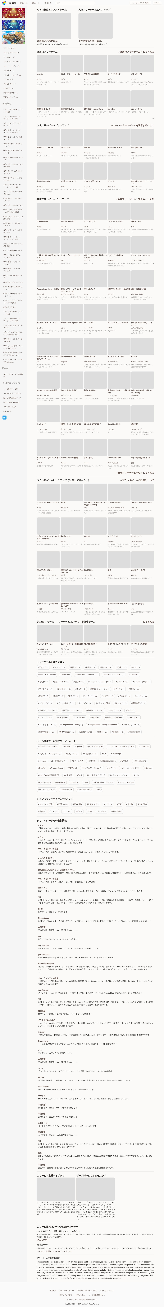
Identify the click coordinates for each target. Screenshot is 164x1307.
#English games (85, 732)
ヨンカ (41, 1068)
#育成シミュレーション (48, 710)
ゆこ (40, 1153)
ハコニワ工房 (112, 395)
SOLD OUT (7, 411)
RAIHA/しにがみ (113, 463)
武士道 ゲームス (66, 429)
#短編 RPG (142, 804)
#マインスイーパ (45, 689)
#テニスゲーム (124, 696)
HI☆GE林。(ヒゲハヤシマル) (46, 575)
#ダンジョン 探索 (45, 804)
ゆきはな (64, 541)
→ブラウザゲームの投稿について (137, 480)
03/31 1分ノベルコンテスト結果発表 (13, 165)
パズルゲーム (8, 79)
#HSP (99, 790)
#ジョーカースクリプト (130, 768)
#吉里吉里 (68, 775)
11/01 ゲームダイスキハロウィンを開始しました (12, 333)
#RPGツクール (44, 782)
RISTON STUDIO (137, 294)
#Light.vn (78, 747)
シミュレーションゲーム (12, 75)
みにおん (111, 429)
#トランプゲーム (45, 703)
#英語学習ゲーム (138, 703)
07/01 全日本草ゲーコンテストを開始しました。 (12, 354)
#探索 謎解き (116, 811)
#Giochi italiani (134, 732)
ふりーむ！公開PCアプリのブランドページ (54, 1251)
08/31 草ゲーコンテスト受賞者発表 (12, 340)
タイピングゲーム (9, 84)
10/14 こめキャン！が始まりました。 (12, 193)
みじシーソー (43, 945)
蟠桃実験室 (64, 507)
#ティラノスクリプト (47, 790)
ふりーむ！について (107, 1290)
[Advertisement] (137, 27)
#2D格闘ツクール (90, 754)
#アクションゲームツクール (49, 754)
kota (132, 226)
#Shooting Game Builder (48, 747)
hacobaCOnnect (42, 649)
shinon (63, 186)
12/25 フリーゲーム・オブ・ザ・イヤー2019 (12, 320)
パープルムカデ (136, 186)
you (38, 362)
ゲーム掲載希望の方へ (97, 1295)
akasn (110, 575)
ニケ (132, 609)
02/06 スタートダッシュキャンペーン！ (12, 295)
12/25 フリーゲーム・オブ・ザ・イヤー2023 (12, 117)
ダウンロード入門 (9, 407)
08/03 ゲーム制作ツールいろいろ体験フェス (12, 347)
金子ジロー (111, 186)
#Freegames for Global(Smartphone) (102, 725)
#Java (85, 782)
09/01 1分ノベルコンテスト (13, 205)
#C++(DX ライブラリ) (96, 775)
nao (39, 936)
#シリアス (108, 804)
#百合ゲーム (134, 675)
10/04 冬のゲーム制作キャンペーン (12, 145)
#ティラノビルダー (95, 747)
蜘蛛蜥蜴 (41, 1011)
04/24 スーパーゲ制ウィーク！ (12, 277)
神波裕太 (40, 186)
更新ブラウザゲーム (10, 97)
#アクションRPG (103, 703)
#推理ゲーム (65, 675)
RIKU (40, 909)
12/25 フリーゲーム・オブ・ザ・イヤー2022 (12, 131)
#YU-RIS (66, 747)
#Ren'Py (41, 768)
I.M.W (110, 328)
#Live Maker (60, 782)
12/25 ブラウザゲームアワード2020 (12, 231)
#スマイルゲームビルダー (92, 768)
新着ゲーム (24, 3)
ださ (40, 1050)
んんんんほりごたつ (138, 328)
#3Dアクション (115, 710)
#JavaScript (116, 754)
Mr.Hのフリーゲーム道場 (139, 362)
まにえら (87, 186)
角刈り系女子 (41, 260)
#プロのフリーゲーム (131, 725)
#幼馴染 (41, 811)
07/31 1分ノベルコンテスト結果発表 (13, 218)
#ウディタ (111, 768)
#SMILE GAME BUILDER (48, 775)
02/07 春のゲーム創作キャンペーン (12, 172)
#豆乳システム (72, 754)
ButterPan (111, 260)
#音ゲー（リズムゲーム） (113, 675)
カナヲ (39, 153)
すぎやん (64, 226)
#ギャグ (79, 811)
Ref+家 (133, 575)
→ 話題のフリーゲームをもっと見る (135, 52)
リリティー (88, 153)
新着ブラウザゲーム (10, 93)
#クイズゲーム (85, 703)
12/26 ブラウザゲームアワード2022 (12, 124)
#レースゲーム (141, 696)
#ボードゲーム (133, 718)
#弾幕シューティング (95, 710)
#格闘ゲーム (79, 682)
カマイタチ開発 (136, 541)
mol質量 (39, 609)
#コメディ (54, 811)
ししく (110, 226)
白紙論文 (111, 153)
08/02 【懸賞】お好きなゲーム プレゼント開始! (12, 211)
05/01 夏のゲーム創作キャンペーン (12, 224)
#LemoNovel (144, 747)
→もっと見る (147, 621)
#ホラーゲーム (59, 667)
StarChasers (43, 1087)
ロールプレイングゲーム (12, 62)
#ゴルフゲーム (108, 696)
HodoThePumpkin (46, 964)
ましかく (40, 328)
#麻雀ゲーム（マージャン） (86, 675)
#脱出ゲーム (75, 667)
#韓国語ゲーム (118, 732)
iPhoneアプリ (43, 1240)
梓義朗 (39, 226)
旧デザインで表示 (65, 1295)
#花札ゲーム (43, 682)
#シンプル (67, 811)
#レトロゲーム (80, 718)
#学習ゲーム (95, 718)
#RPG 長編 (77, 804)
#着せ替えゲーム (64, 689)
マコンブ (87, 260)
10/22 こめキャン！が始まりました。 (12, 138)
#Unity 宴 (91, 761)
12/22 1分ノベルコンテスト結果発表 (13, 245)
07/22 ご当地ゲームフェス (12, 250)
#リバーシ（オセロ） (141, 682)
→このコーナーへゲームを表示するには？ (132, 125)
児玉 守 (134, 507)
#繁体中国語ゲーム (66, 732)
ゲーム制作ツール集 (10, 389)
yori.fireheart (43, 955)
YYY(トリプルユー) (137, 260)
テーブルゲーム (9, 57)
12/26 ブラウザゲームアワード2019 (12, 313)
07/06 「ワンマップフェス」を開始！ (12, 256)
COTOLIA (134, 649)
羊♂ (85, 541)
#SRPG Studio (66, 790)
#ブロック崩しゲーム (65, 703)
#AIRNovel (72, 768)
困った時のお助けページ (12, 398)
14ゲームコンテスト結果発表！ (13, 375)
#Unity (136, 775)
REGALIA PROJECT (44, 395)
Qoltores (110, 609)
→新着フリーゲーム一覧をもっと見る (134, 199)
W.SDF (41, 1077)
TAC (62, 260)
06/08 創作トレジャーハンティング (12, 263)
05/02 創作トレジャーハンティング (12, 270)
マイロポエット (66, 395)
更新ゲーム (36, 3)
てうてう (111, 294)
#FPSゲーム (134, 689)
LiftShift (39, 463)
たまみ (63, 328)
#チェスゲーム (122, 682)
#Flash (79, 775)
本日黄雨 (41, 927)
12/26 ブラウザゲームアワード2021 (12, 179)
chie (85, 507)
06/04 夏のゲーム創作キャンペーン (12, 152)
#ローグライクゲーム (47, 725)
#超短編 (129, 804)
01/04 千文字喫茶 (9, 307)
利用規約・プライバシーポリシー (62, 1290)
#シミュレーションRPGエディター (52, 761)
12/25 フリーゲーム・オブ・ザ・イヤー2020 (12, 238)
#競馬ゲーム (58, 696)
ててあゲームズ (42, 429)
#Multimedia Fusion (108, 761)
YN (39, 897)
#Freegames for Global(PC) (71, 725)
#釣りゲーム (73, 696)
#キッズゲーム (121, 703)
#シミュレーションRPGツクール (120, 747)
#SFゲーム (130, 710)
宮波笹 (63, 575)
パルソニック (88, 609)
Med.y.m (63, 463)
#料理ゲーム (43, 696)
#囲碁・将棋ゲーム (61, 682)
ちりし (86, 294)
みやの (110, 649)
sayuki (133, 153)
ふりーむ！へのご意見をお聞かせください (82, 1300)
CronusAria (88, 395)
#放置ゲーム (102, 732)
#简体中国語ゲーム (46, 732)
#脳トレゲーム (106, 667)
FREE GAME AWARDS (11, 402)
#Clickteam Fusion (84, 790)
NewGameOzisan (90, 362)
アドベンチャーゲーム (11, 53)
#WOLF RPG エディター (103, 782)
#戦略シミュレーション (99, 689)
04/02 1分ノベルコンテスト (13, 282)
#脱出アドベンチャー (47, 675)
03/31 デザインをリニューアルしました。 (12, 361)
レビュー (40, 79)
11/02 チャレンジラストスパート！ (12, 326)
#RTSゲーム (80, 689)
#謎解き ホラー (93, 804)
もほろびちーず (136, 429)
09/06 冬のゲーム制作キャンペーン (12, 199)
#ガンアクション (45, 718)
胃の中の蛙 (135, 395)
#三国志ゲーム (63, 718)
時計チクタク (65, 649)
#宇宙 (119, 804)
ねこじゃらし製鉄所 (67, 294)
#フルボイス (101, 811)
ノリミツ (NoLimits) (46, 1020)
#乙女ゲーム (43, 667)
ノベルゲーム (8, 70)
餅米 (132, 463)
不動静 (39, 507)
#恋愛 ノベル (62, 804)
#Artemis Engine (56, 768)
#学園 (89, 811)
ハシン (41, 837)
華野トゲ (41, 1096)
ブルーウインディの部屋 (48, 849)
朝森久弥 (111, 541)
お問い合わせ (80, 1295)
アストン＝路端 (66, 609)
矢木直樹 (64, 153)
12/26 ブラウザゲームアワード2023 (12, 111)
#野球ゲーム (122, 667)
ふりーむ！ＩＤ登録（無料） (140, 3)
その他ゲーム (8, 88)
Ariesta (41, 1032)
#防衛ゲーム (90, 667)
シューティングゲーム (11, 66)
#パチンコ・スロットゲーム (99, 682)
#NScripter (74, 782)
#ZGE (104, 754)
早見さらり (42, 888)
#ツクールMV (77, 761)
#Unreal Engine (139, 761)
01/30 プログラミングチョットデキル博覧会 (12, 301)
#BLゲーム (135, 667)
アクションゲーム (9, 48)
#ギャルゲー (119, 689)
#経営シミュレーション (72, 710)
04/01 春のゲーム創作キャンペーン (12, 288)
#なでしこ (124, 761)
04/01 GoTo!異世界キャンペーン (13, 158)
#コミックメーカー (126, 782)
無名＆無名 (40, 294)
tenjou (86, 226)
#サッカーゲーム (90, 696)
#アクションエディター (119, 775)
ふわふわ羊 (88, 575)
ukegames (64, 362)
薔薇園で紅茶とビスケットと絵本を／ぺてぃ (56, 870)
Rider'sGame (43, 918)
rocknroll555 (88, 328)
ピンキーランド (113, 362)
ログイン (157, 3)
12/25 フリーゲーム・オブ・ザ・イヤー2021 (12, 186)
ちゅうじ (40, 541)
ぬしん (41, 825)
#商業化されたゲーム (114, 718)
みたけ (86, 649)
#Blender (148, 768)
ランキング (47, 3)
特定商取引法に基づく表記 (86, 1290)
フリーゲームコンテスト (12, 393)
